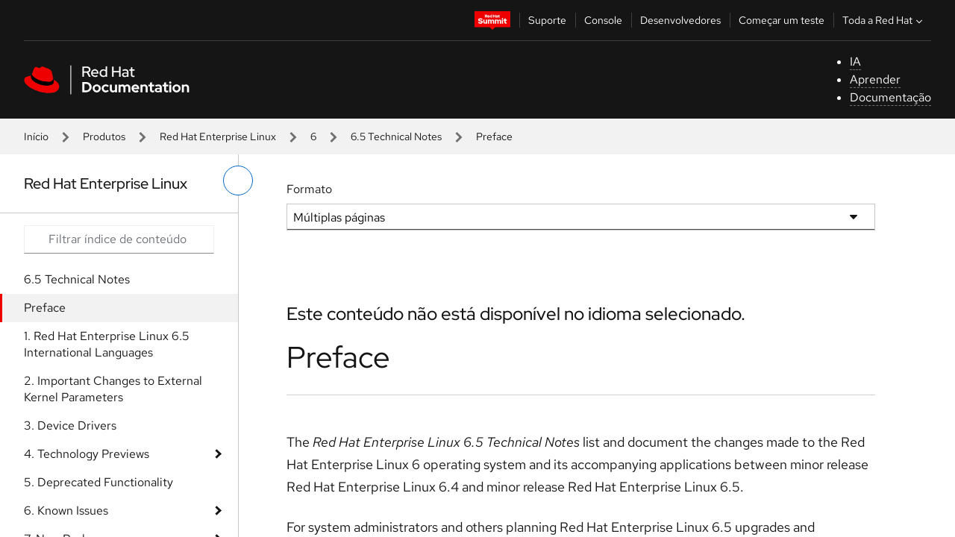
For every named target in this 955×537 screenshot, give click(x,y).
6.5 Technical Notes (396, 136)
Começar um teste (781, 20)
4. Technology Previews (86, 454)
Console (603, 20)
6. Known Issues (66, 510)
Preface (45, 307)
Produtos (104, 136)
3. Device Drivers (70, 425)
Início (36, 136)
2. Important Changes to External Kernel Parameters (113, 389)
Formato (309, 189)
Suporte (547, 20)
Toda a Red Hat (884, 20)
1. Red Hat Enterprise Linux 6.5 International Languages (107, 344)
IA (855, 61)
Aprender (875, 79)
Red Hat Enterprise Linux (218, 136)
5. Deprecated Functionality (98, 482)
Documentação (890, 97)
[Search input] (119, 239)
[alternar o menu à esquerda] (238, 180)
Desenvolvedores (680, 20)
